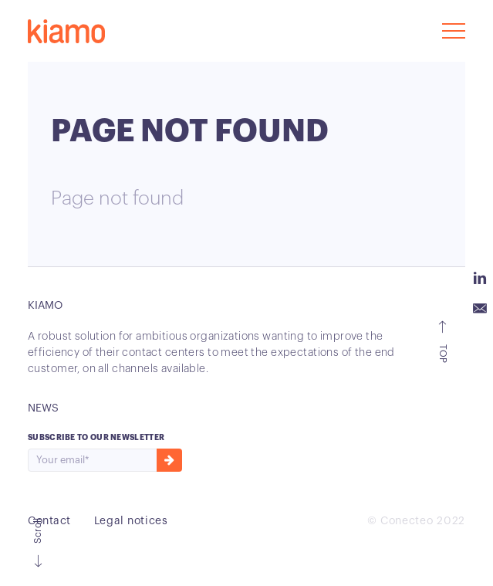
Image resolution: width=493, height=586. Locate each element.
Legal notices (130, 521)
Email (479, 308)
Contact (49, 521)
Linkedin (479, 278)
